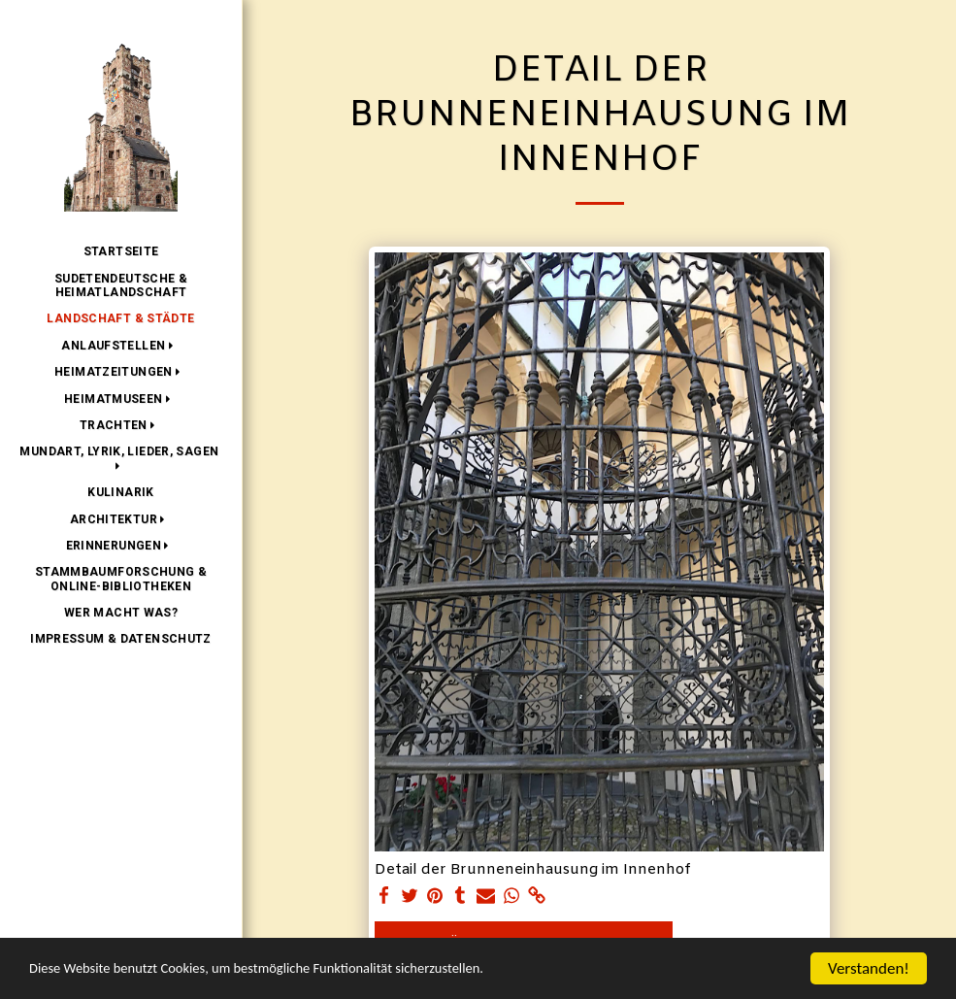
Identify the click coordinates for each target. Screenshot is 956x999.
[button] (120, 345)
